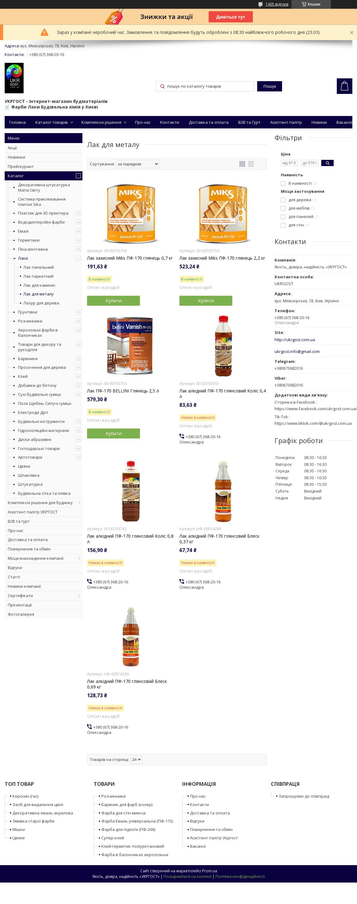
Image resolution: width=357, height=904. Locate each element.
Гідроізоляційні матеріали (43, 430)
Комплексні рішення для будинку (40, 502)
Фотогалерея (21, 614)
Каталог (16, 175)
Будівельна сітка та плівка (44, 493)
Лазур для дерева (41, 303)
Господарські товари (39, 448)
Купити (114, 300)
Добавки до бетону (37, 385)
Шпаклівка (28, 475)
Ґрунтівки (27, 312)
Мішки (18, 829)
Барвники (28, 358)
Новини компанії (24, 586)
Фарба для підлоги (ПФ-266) (128, 829)
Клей (23, 376)
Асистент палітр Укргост (214, 838)
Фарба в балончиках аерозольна (134, 854)
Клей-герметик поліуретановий (132, 846)
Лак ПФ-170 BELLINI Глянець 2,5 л (123, 391)
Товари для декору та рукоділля (39, 346)
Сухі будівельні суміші (39, 394)
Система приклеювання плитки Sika (42, 201)
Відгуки (15, 567)
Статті (14, 577)
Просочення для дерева (42, 367)
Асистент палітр (286, 122)
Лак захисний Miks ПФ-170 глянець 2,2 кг (222, 258)
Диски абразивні (34, 439)
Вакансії (344, 122)
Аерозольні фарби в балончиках (38, 332)
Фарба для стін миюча (123, 813)
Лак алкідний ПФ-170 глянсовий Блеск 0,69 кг (127, 684)
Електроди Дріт (33, 412)
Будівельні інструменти (41, 421)
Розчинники (30, 321)
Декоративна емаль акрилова (42, 813)
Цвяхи (24, 466)
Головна (17, 122)
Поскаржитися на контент (187, 876)
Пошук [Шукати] (269, 86)
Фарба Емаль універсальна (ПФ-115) (137, 821)
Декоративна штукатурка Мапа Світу (44, 187)
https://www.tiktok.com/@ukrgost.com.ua (313, 423)
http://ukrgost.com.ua (295, 339)
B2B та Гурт (249, 122)
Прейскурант (21, 166)
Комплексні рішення (101, 122)
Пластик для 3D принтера (43, 213)
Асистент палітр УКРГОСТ (33, 512)
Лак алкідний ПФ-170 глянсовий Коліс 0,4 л (222, 393)
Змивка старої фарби (33, 821)
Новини (319, 122)
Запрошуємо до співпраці (304, 796)
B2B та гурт (19, 521)
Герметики (28, 240)
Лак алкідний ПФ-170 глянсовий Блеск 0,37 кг (219, 539)
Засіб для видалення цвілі (37, 804)
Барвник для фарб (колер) (126, 804)
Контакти (169, 122)
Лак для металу (38, 294)
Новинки (16, 157)
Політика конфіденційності (240, 876)
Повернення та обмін (29, 549)
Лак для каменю (39, 285)
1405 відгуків (277, 4)
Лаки (23, 258)
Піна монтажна (33, 249)
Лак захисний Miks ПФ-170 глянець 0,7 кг (130, 258)
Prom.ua (209, 871)
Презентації (20, 605)
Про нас (143, 122)
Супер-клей (112, 838)
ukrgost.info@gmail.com (297, 351)
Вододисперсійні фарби (41, 222)
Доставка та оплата (209, 122)
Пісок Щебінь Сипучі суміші (44, 403)
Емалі (23, 231)
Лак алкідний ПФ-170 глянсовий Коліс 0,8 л (130, 539)
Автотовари (30, 457)
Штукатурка (30, 484)
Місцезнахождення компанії (35, 558)
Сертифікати (20, 595)
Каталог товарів (51, 122)
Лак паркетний (38, 276)
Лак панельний (38, 267)
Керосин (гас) (25, 796)
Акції (12, 148)
